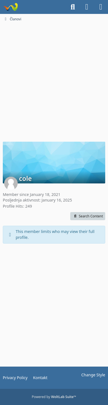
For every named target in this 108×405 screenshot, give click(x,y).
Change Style (93, 374)
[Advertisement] (54, 81)
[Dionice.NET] (10, 7)
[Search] (72, 7)
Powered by (54, 396)
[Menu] (100, 7)
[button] (87, 216)
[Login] (86, 7)
